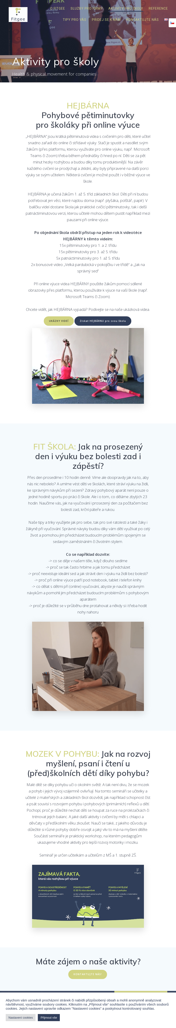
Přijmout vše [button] (49, 1017)
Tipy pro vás (74, 20)
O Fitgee (57, 8)
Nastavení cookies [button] (20, 1017)
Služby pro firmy (87, 8)
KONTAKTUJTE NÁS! (88, 974)
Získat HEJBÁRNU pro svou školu (103, 321)
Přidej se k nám (106, 20)
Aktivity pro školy (125, 8)
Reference (158, 8)
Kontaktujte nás (142, 20)
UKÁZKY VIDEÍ (59, 321)
